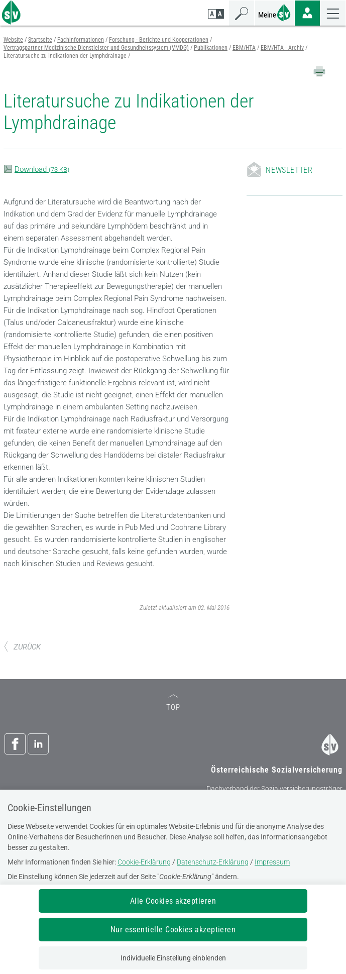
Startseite (40, 39)
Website (13, 39)
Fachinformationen (80, 39)
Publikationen (210, 47)
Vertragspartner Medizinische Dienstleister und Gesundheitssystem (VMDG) (96, 47)
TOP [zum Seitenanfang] (173, 703)
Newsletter (289, 170)
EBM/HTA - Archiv (282, 47)
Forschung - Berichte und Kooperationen (158, 39)
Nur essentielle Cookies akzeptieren (173, 929)
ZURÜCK (22, 647)
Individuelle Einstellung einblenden (173, 958)
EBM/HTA (244, 47)
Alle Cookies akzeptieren (173, 901)
